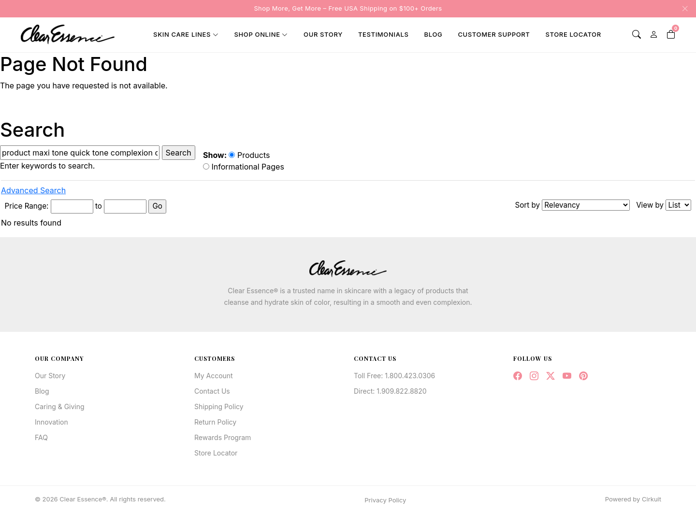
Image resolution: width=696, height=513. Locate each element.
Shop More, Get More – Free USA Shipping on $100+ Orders (348, 8)
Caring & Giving (60, 406)
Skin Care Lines (182, 34)
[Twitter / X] (550, 376)
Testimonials (383, 34)
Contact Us (212, 391)
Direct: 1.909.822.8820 (390, 391)
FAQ (41, 437)
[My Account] (654, 34)
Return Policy (215, 422)
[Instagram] (534, 376)
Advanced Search (33, 190)
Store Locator (573, 34)
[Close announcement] (682, 8)
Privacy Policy (385, 500)
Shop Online (257, 34)
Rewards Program (222, 437)
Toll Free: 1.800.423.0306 (394, 375)
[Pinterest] (583, 376)
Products (249, 155)
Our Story (323, 34)
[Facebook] (517, 376)
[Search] (636, 34)
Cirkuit (651, 499)
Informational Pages (243, 166)
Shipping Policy (219, 406)
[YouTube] (567, 376)
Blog (433, 34)
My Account (213, 375)
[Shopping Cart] (671, 34)
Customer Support (494, 34)
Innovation (51, 422)
